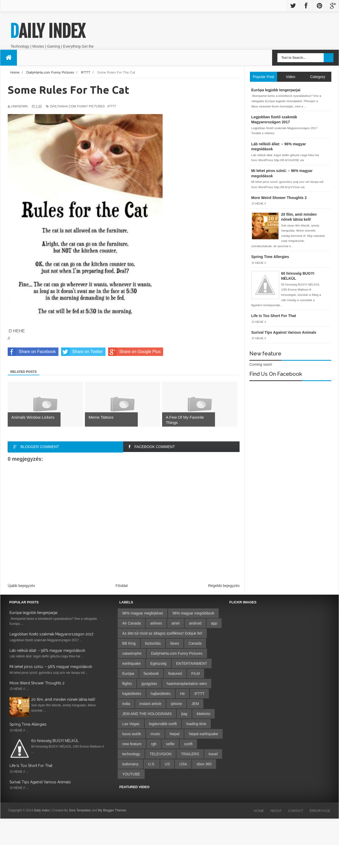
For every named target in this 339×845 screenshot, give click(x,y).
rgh (153, 744)
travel (213, 754)
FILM (195, 673)
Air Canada (131, 623)
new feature (131, 744)
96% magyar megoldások (193, 613)
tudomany (130, 764)
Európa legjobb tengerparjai (33, 613)
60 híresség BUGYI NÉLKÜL (55, 741)
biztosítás (153, 643)
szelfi (188, 744)
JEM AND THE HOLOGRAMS (147, 714)
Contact (295, 810)
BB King (129, 643)
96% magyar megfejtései (142, 613)
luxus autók (131, 734)
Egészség (158, 663)
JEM (195, 704)
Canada (195, 643)
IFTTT (111, 106)
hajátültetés (131, 694)
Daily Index (47, 31)
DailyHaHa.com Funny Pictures (77, 106)
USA (183, 764)
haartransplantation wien (187, 683)
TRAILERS (190, 754)
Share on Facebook (32, 351)
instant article (150, 704)
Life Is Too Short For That (31, 765)
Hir (182, 694)
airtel (176, 623)
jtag (184, 714)
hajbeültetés (161, 694)
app (214, 623)
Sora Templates (80, 810)
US (167, 764)
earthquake (131, 663)
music (155, 734)
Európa (128, 673)
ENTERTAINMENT (191, 663)
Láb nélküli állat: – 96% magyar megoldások (47, 650)
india (126, 704)
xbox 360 (204, 764)
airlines (156, 623)
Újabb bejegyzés (21, 586)
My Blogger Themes (112, 810)
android (195, 623)
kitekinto (203, 714)
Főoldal (122, 586)
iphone (176, 704)
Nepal (175, 734)
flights (127, 683)
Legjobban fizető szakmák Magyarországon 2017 (51, 634)
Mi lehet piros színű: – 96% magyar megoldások (51, 667)
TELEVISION (160, 754)
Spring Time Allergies (28, 724)
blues (174, 643)
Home (259, 810)
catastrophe (131, 653)
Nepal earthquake (203, 734)
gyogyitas (149, 683)
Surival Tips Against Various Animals (40, 782)
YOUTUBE (131, 774)
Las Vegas (130, 724)
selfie (170, 744)
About (276, 810)
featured (175, 673)
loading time (196, 724)
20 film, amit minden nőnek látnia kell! (63, 699)
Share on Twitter (82, 351)
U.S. (151, 764)
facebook (151, 673)
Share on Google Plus (134, 351)
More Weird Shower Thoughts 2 (37, 683)
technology (131, 754)
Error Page (320, 810)
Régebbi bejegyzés (224, 586)
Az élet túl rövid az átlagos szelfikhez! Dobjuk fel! (162, 633)
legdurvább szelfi (163, 724)
